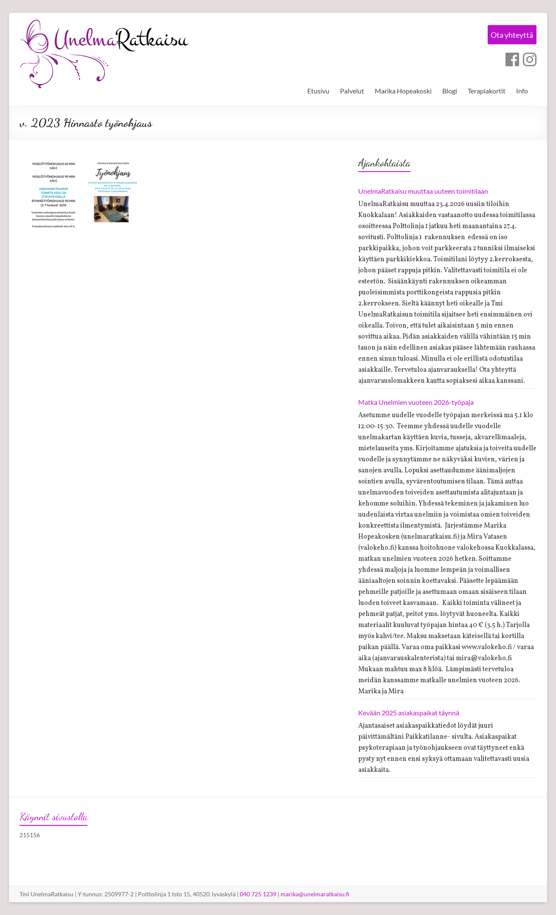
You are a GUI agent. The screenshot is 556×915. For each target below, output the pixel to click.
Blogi (449, 91)
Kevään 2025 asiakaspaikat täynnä (408, 713)
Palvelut (352, 91)
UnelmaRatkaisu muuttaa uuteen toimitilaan (423, 191)
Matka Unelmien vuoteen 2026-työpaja (416, 402)
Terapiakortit (486, 91)
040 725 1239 (258, 894)
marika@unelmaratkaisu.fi (315, 894)
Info (522, 91)
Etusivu (318, 91)
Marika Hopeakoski (403, 91)
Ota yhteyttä (509, 35)
